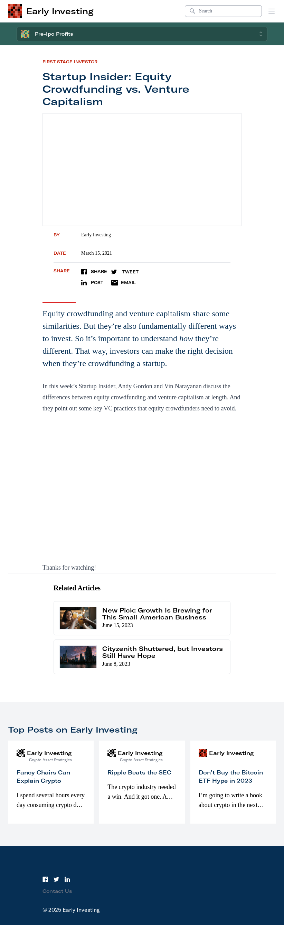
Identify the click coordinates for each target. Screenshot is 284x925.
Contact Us (57, 891)
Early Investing (96, 234)
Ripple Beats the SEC (139, 772)
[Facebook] (45, 879)
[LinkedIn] (67, 879)
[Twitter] (56, 879)
